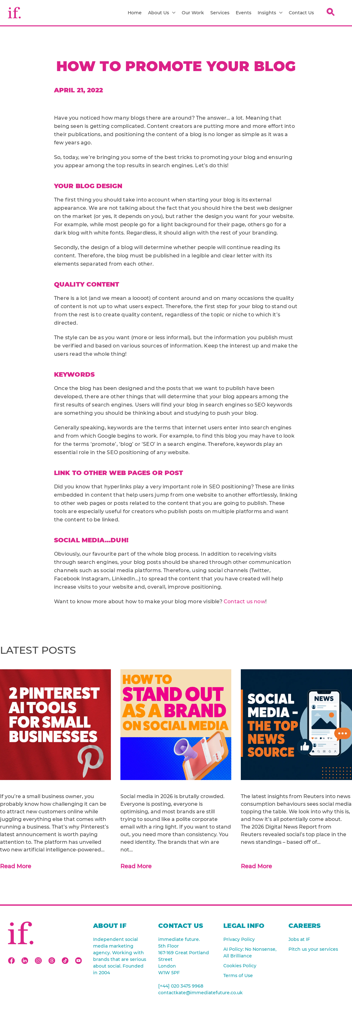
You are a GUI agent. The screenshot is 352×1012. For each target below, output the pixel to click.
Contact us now (244, 602)
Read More (15, 866)
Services (219, 13)
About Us (161, 13)
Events (243, 13)
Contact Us (301, 13)
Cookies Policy (239, 966)
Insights (270, 13)
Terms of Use (238, 975)
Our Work (193, 13)
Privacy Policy (239, 939)
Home (135, 13)
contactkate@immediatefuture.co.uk (186, 992)
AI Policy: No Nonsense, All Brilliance (249, 952)
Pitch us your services (313, 949)
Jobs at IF (299, 939)
